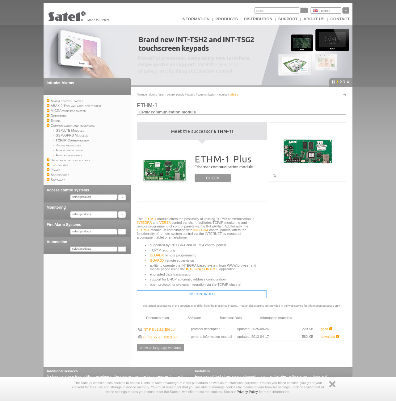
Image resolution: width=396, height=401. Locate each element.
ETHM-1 (150, 219)
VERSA (165, 222)
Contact (340, 19)
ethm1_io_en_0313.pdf (158, 337)
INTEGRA (191, 94)
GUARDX (157, 260)
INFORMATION (196, 19)
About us (314, 19)
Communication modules (212, 94)
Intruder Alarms (60, 83)
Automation (57, 242)
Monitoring (56, 207)
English (325, 10)
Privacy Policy (247, 392)
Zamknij (332, 384)
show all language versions (160, 348)
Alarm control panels (171, 94)
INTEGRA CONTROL (202, 269)
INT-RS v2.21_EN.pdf (156, 329)
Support (288, 19)
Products (226, 19)
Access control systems (68, 190)
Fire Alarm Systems (64, 225)
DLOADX (157, 255)
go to (326, 329)
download (330, 336)
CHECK (213, 178)
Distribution (258, 19)
